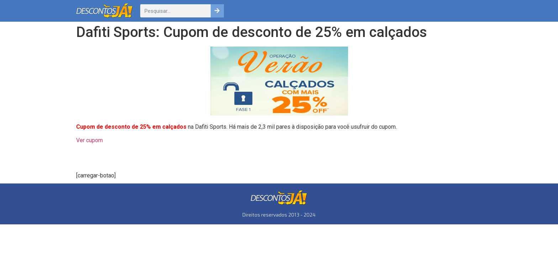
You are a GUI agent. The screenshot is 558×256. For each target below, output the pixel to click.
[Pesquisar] (217, 10)
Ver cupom (89, 140)
